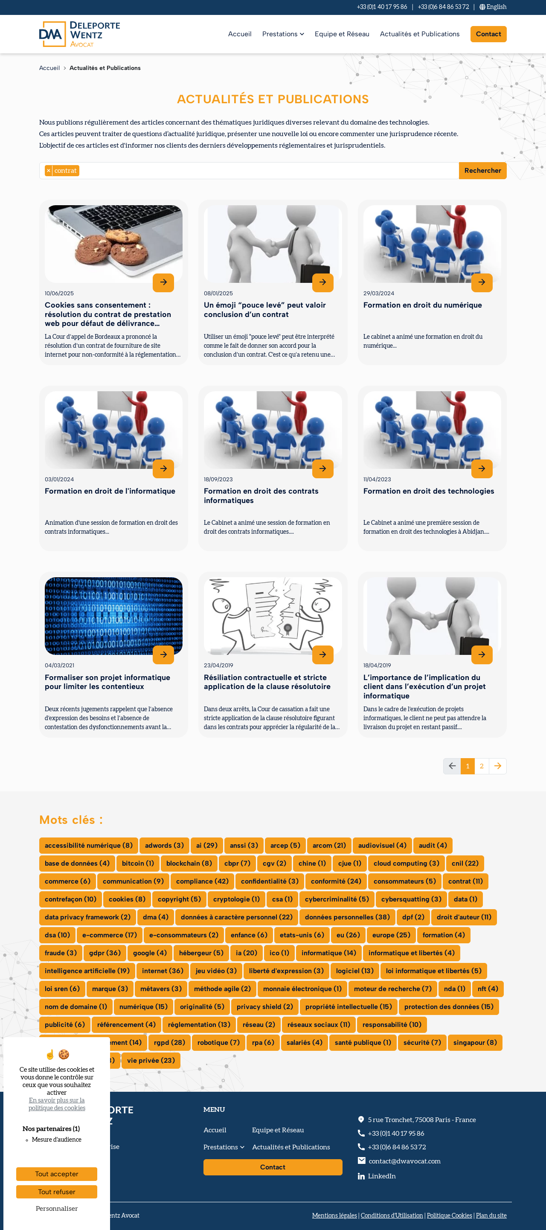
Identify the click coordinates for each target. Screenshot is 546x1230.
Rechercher (483, 170)
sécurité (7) (422, 1042)
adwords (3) (164, 845)
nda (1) (454, 989)
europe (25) (391, 935)
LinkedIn (382, 1176)
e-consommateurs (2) (183, 935)
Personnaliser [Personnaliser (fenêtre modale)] (57, 1208)
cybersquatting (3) (411, 899)
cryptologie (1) (236, 899)
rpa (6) (263, 1042)
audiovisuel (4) (382, 845)
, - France (422, 1120)
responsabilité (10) (392, 1025)
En (493, 7)
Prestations (280, 34)
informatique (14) (329, 953)
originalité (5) (202, 1007)
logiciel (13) (355, 971)
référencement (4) (126, 1025)
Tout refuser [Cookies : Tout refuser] (57, 1192)
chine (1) (312, 863)
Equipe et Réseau (342, 34)
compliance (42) (202, 881)
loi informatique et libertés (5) (434, 971)
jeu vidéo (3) (216, 971)
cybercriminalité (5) (337, 899)
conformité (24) (336, 881)
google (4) (150, 953)
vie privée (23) (151, 1060)
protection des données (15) (449, 1007)
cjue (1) (349, 863)
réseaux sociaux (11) (319, 1025)
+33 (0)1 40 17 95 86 (382, 7)
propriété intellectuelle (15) (348, 1007)
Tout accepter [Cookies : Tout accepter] (56, 1174)
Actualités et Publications (420, 34)
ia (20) (246, 953)
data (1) (465, 899)
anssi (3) (244, 845)
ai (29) (207, 845)
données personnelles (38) (347, 917)
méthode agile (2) (222, 989)
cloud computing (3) (406, 863)
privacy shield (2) (265, 1007)
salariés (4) (304, 1042)
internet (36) (162, 971)
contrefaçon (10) (70, 899)
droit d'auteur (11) (464, 917)
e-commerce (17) (109, 935)
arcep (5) (285, 845)
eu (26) (348, 935)
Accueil (240, 34)
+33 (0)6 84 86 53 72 (443, 7)
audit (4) (433, 845)
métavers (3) (161, 989)
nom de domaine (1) (76, 1007)
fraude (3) (61, 953)
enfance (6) (249, 935)
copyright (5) (179, 899)
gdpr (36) (105, 953)
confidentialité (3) (270, 881)
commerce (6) (67, 881)
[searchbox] (84, 170)
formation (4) (444, 935)
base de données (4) (77, 863)
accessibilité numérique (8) (89, 845)
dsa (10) (57, 935)
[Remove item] (48, 171)
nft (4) (488, 989)
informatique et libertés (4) (412, 953)
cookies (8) (127, 899)
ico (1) (279, 953)
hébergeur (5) (201, 953)
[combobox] (249, 170)
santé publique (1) (363, 1042)
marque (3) (110, 989)
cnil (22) (465, 863)
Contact (488, 34)
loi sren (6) (62, 989)
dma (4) (155, 917)
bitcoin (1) (138, 863)
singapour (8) (475, 1042)
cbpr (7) (237, 863)
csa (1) (282, 899)
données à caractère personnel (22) (237, 917)
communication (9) (133, 881)
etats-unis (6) (302, 935)
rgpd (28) (169, 1042)
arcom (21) (329, 845)
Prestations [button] (220, 1147)
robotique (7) (218, 1042)
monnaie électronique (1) (302, 989)
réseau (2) (259, 1025)
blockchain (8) (189, 863)
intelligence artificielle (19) (87, 971)
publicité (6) (65, 1025)
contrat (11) (465, 881)
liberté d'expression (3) (286, 971)
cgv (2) (274, 863)
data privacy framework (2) (88, 917)
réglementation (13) (199, 1025)
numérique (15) (143, 1007)
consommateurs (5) (405, 881)
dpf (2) (413, 917)
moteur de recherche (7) (393, 989)
